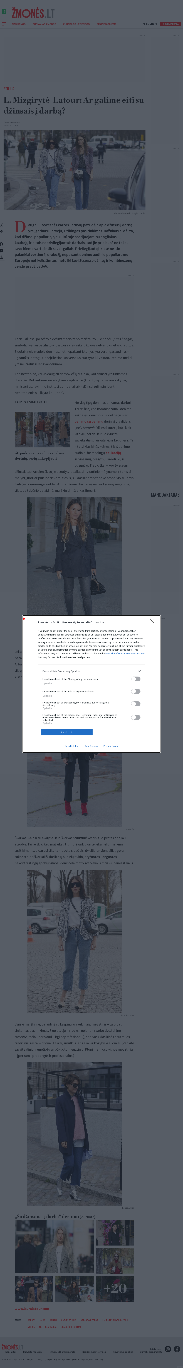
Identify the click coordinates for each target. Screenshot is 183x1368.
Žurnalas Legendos (76, 24)
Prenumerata (171, 23)
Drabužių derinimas (71, 1327)
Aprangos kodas (89, 1320)
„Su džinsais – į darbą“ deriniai (55, 1217)
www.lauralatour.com (32, 1308)
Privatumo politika (123, 1351)
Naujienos (19, 24)
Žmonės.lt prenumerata (62, 1351)
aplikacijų (113, 452)
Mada (42, 1320)
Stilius (9, 88)
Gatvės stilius (68, 1320)
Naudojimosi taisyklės (94, 1351)
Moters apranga (47, 1327)
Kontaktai (10, 1351)
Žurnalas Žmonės (44, 24)
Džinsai (53, 1320)
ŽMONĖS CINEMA (107, 24)
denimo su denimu (89, 421)
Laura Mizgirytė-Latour (115, 1320)
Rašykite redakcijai (33, 1351)
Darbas (31, 1320)
